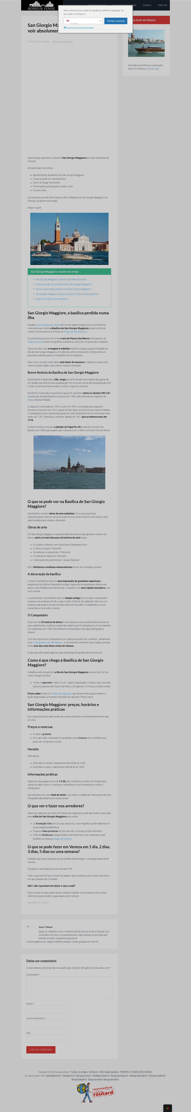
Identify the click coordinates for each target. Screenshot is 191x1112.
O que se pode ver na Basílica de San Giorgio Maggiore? (64, 284)
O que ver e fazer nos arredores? (52, 298)
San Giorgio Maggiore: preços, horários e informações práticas (67, 294)
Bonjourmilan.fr (95, 1079)
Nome (30, 1003)
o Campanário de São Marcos (47, 642)
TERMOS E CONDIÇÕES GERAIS (136, 1072)
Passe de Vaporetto (62, 693)
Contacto (93, 1072)
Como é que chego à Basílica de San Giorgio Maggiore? (63, 289)
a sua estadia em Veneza (48, 324)
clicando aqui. (152, 68)
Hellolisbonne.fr (53, 1075)
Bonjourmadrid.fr (157, 1075)
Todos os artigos (79, 1072)
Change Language (116, 20)
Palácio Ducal (34, 341)
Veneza (44, 902)
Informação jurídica (108, 1072)
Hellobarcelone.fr (101, 1075)
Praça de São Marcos (75, 331)
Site (28, 1033)
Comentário (33, 974)
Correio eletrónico (36, 1018)
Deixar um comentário (63, 41)
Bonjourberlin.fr (111, 1079)
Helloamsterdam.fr (138, 1075)
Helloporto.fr (68, 1075)
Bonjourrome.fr (83, 1075)
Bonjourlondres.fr (119, 1075)
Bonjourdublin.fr (79, 1079)
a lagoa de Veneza (62, 838)
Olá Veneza (42, 5)
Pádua (31, 399)
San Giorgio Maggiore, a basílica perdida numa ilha (61, 279)
